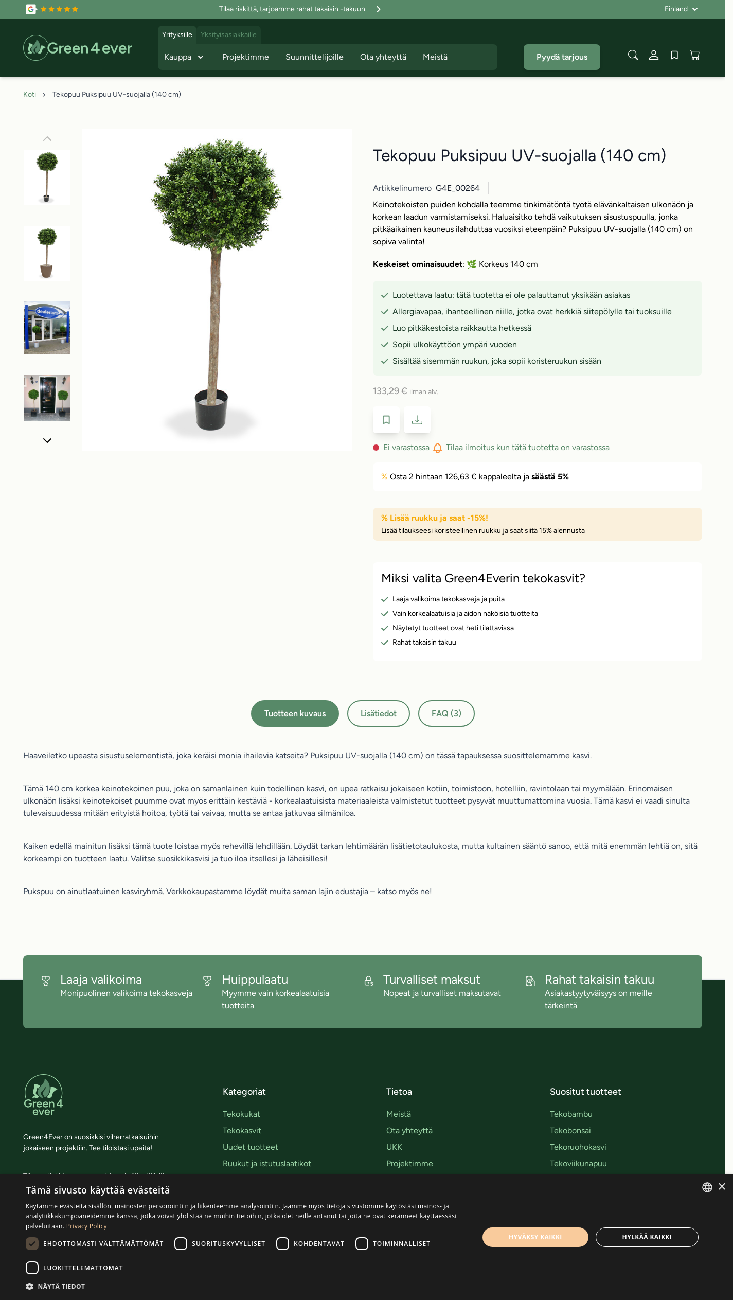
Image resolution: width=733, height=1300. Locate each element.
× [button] (721, 1187)
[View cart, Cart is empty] (695, 55)
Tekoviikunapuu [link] (578, 1163)
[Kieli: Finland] (681, 9)
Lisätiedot (379, 713)
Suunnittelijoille (314, 57)
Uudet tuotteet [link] (250, 1147)
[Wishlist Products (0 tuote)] (674, 55)
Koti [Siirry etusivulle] (29, 94)
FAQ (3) (446, 713)
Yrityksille (177, 34)
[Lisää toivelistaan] (386, 419)
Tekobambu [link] (571, 1114)
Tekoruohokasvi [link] (578, 1147)
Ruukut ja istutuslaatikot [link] (267, 1163)
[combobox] (707, 1187)
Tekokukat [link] (241, 1114)
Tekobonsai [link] (570, 1130)
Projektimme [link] (409, 1163)
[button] (246, 1286)
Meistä (435, 57)
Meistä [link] (398, 1114)
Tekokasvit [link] (242, 1130)
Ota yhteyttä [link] (409, 1130)
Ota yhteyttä (383, 57)
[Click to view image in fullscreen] (217, 290)
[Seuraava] (47, 440)
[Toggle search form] (633, 55)
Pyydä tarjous (562, 57)
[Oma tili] (654, 55)
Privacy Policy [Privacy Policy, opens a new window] (86, 1226)
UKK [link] (394, 1147)
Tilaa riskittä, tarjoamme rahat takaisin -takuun (301, 9)
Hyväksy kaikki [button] (535, 1237)
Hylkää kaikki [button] (647, 1237)
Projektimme (245, 57)
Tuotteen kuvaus (295, 713)
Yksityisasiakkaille (229, 34)
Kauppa (185, 57)
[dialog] (366, 1237)
